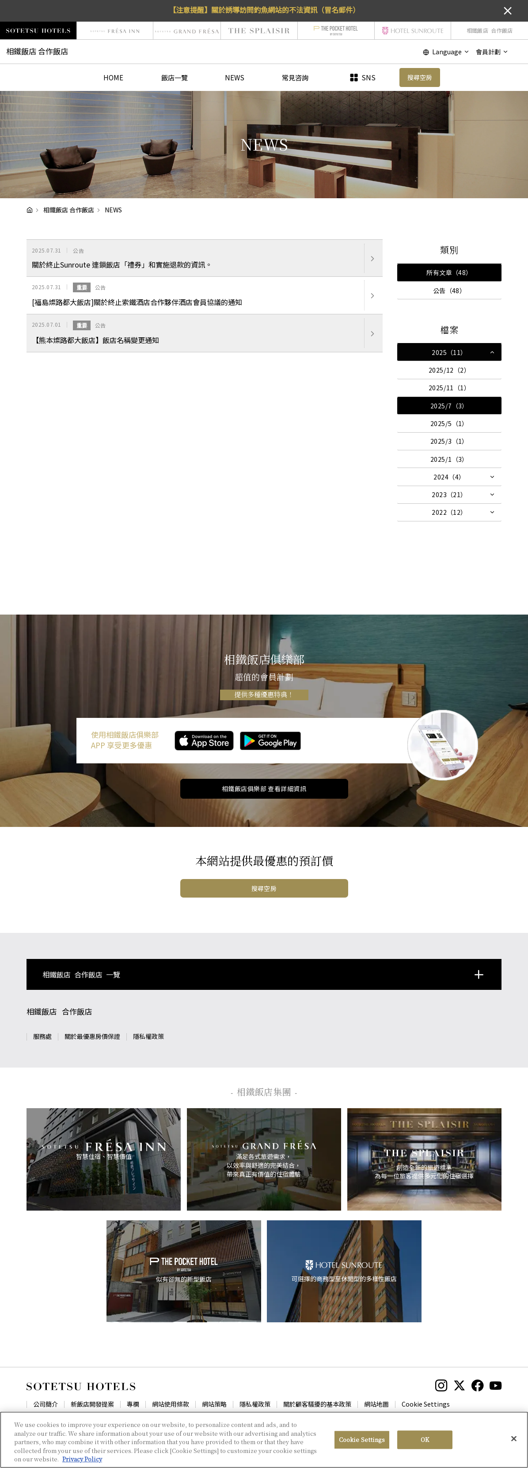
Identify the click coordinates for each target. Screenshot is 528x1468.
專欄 (133, 1404)
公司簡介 (45, 1404)
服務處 (42, 1036)
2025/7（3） (449, 405)
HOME (113, 77)
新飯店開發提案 (92, 1404)
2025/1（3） (449, 459)
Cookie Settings (426, 1404)
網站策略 (214, 1404)
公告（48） (449, 290)
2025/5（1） (449, 423)
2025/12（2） (449, 370)
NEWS (234, 77)
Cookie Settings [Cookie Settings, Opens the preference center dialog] (362, 1449)
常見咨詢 (295, 77)
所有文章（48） (449, 272)
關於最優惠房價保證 (92, 1036)
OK (425, 1449)
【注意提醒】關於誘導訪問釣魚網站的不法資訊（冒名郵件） (264, 9)
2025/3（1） (449, 441)
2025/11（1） (449, 387)
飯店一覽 (174, 77)
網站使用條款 (170, 1404)
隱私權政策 (148, 1036)
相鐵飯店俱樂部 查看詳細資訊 (264, 788)
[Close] (514, 1449)
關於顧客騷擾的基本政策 (317, 1404)
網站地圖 (376, 1404)
